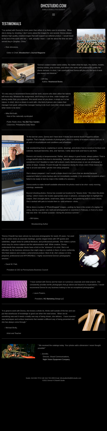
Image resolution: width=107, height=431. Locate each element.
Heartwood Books (55, 82)
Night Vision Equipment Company (56, 359)
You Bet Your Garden (30, 122)
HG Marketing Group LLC (53, 299)
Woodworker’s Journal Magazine (32, 53)
